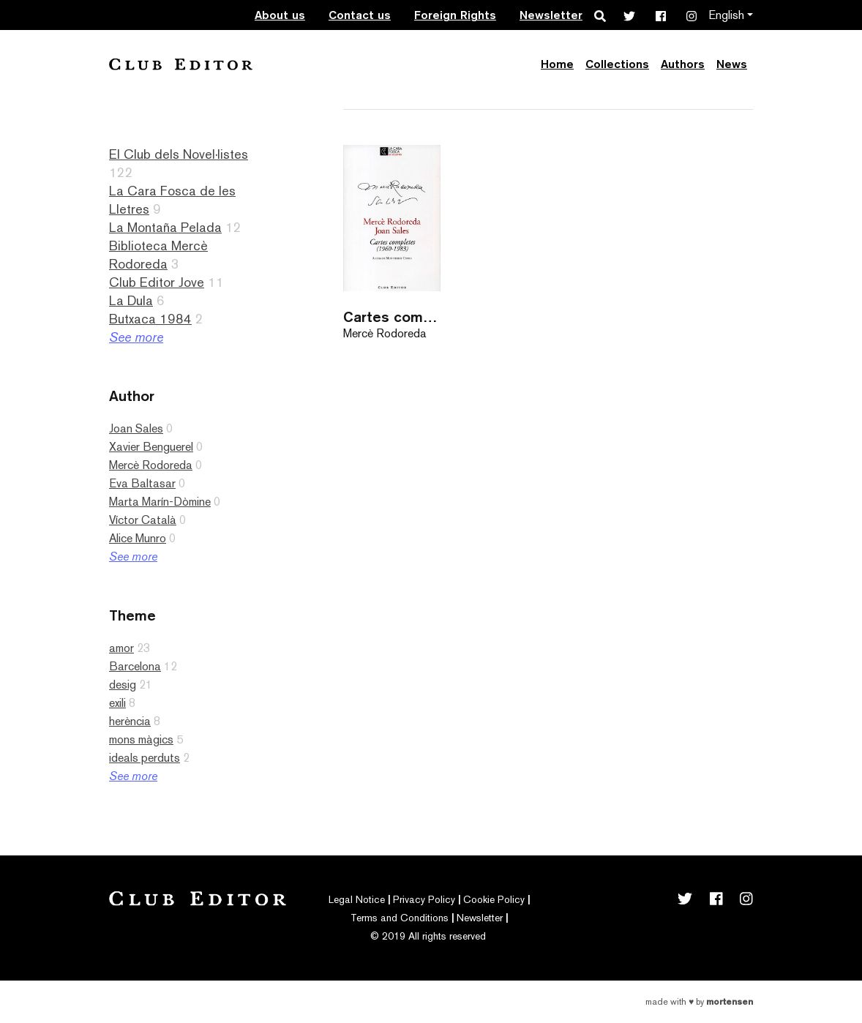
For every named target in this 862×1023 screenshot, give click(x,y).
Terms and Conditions (400, 917)
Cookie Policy (494, 899)
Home (557, 64)
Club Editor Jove (156, 282)
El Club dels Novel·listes (178, 154)
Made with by (699, 1002)
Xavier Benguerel (151, 447)
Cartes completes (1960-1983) (392, 316)
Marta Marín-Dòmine (160, 502)
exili (117, 703)
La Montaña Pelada (165, 227)
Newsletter (551, 15)
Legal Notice (357, 899)
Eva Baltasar (142, 483)
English (726, 15)
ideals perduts (144, 758)
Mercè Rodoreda (150, 465)
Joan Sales (136, 428)
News (731, 64)
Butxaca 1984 (150, 318)
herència (130, 721)
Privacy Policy (424, 899)
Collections (617, 64)
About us (280, 15)
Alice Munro (137, 538)
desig (122, 685)
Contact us (360, 15)
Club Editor (180, 64)
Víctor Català (142, 520)
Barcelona (135, 666)
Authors (683, 64)
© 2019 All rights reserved (428, 936)
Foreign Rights (455, 15)
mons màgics (141, 739)
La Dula (131, 300)
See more (136, 337)
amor (121, 648)
